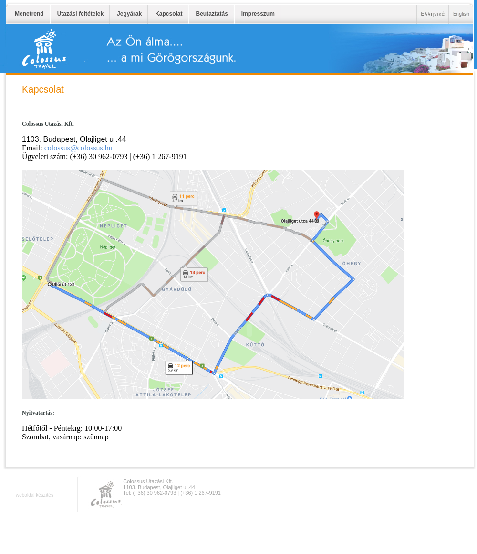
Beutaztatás (212, 14)
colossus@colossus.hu (78, 148)
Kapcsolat (168, 14)
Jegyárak (129, 14)
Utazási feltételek (80, 14)
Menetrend (29, 14)
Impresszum (258, 14)
